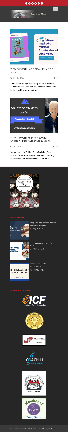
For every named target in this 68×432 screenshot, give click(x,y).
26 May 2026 (38, 249)
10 (56, 146)
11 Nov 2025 (18, 78)
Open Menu (55, 9)
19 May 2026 (38, 270)
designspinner (49, 428)
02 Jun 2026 (38, 229)
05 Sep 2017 (18, 146)
